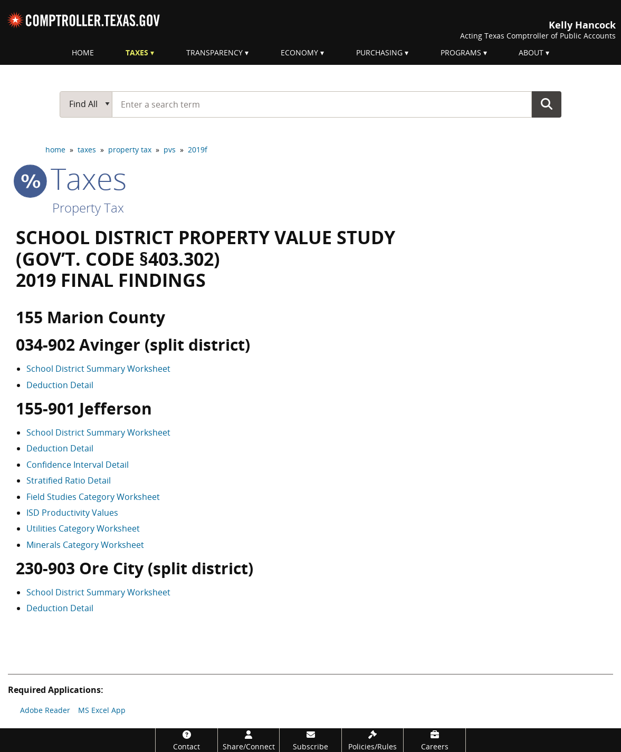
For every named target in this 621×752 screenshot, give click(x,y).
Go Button (546, 104)
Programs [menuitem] (461, 52)
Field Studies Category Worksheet (93, 497)
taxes (87, 149)
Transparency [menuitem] (214, 52)
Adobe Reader (45, 710)
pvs (170, 149)
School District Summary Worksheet (98, 368)
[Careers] (434, 740)
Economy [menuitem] (299, 52)
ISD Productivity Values (72, 512)
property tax (129, 149)
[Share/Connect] (249, 740)
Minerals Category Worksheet (85, 545)
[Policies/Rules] (373, 740)
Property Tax (88, 207)
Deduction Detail (59, 385)
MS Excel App (102, 710)
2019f (197, 149)
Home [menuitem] (83, 52)
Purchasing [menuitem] (379, 52)
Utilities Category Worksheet (83, 528)
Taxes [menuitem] (137, 52)
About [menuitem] (531, 52)
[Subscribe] (310, 740)
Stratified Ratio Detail (68, 480)
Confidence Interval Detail (77, 464)
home (55, 149)
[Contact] (186, 740)
